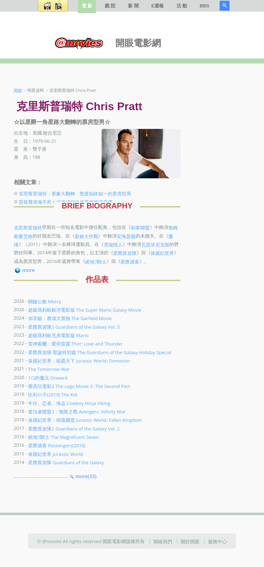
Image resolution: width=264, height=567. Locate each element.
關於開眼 (190, 541)
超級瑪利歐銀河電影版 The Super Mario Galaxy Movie (84, 310)
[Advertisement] (223, 165)
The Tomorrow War (49, 369)
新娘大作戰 (86, 236)
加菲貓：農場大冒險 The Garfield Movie (70, 318)
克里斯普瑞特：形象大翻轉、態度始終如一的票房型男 (75, 193)
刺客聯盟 (140, 227)
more (28, 270)
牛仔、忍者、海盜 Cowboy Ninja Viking (69, 403)
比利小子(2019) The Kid (52, 394)
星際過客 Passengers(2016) (57, 445)
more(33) (85, 476)
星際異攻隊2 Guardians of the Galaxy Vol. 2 (74, 428)
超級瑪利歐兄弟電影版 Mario (58, 335)
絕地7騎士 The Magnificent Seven (63, 437)
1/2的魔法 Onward (48, 377)
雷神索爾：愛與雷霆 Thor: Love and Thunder (75, 344)
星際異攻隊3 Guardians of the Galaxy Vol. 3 (74, 327)
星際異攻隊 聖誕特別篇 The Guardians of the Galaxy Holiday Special (99, 352)
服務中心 (217, 541)
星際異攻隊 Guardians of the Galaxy (66, 462)
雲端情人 (113, 245)
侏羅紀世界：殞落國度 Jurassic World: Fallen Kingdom (85, 420)
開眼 (18, 90)
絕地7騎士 (95, 261)
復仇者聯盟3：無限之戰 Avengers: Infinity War (76, 411)
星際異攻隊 (125, 253)
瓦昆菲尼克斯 (155, 245)
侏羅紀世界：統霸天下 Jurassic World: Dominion (79, 361)
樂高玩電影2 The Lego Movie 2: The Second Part (79, 386)
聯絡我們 (162, 541)
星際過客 (130, 261)
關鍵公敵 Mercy (44, 301)
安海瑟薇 (126, 236)
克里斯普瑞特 (28, 227)
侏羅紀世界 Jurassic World (55, 454)
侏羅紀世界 (162, 253)
